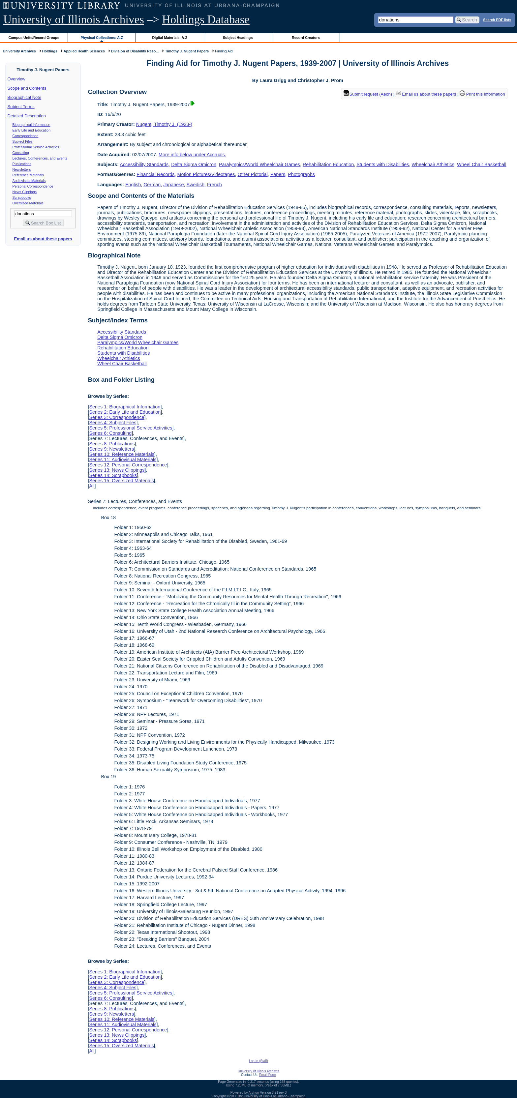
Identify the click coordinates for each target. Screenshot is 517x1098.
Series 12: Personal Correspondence (128, 464)
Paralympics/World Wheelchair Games (259, 164)
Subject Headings (238, 38)
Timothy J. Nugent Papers (187, 51)
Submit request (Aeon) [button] (368, 94)
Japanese (173, 184)
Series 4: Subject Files (112, 422)
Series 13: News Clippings (116, 470)
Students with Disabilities (382, 164)
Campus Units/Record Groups (34, 38)
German (152, 184)
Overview (16, 78)
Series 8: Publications (112, 443)
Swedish (195, 184)
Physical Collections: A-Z (101, 38)
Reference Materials (28, 175)
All (91, 486)
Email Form (267, 1075)
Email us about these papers (43, 238)
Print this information (482, 94)
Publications (22, 164)
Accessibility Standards (144, 164)
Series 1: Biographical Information (124, 406)
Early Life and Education (32, 130)
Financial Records (155, 174)
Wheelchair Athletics (432, 164)
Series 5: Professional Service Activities (130, 427)
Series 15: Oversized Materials (121, 480)
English (133, 184)
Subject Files (23, 141)
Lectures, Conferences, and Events (40, 158)
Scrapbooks (22, 197)
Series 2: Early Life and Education (125, 412)
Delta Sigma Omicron (193, 164)
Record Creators (306, 38)
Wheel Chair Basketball (481, 164)
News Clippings (25, 192)
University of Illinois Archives (73, 19)
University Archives (19, 51)
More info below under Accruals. (192, 154)
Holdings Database (206, 19)
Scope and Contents (27, 88)
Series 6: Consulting (110, 433)
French (214, 184)
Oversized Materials (28, 203)
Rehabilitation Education (328, 164)
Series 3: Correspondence (116, 417)
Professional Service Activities (36, 147)
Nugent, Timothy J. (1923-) (164, 124)
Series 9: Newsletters (111, 449)
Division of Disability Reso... (135, 51)
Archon (254, 1092)
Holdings (49, 51)
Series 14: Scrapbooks (113, 475)
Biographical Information (31, 125)
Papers (278, 174)
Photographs (301, 174)
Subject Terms (21, 106)
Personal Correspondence (33, 186)
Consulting (21, 153)
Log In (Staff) (258, 1061)
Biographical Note (25, 97)
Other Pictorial (252, 174)
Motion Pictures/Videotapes (206, 174)
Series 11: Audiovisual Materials (122, 459)
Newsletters (22, 169)
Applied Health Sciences (84, 51)
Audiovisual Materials (29, 181)
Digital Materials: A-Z (169, 38)
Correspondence (26, 136)
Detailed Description (27, 115)
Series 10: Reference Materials (121, 454)
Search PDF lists (497, 19)
